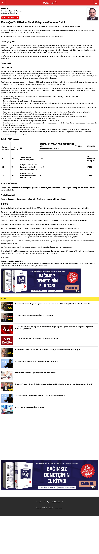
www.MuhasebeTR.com (16, 261)
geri (2, 2)
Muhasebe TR (40, 508)
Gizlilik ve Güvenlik (57, 502)
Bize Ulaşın (47, 502)
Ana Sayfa (38, 502)
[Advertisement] (49, 437)
